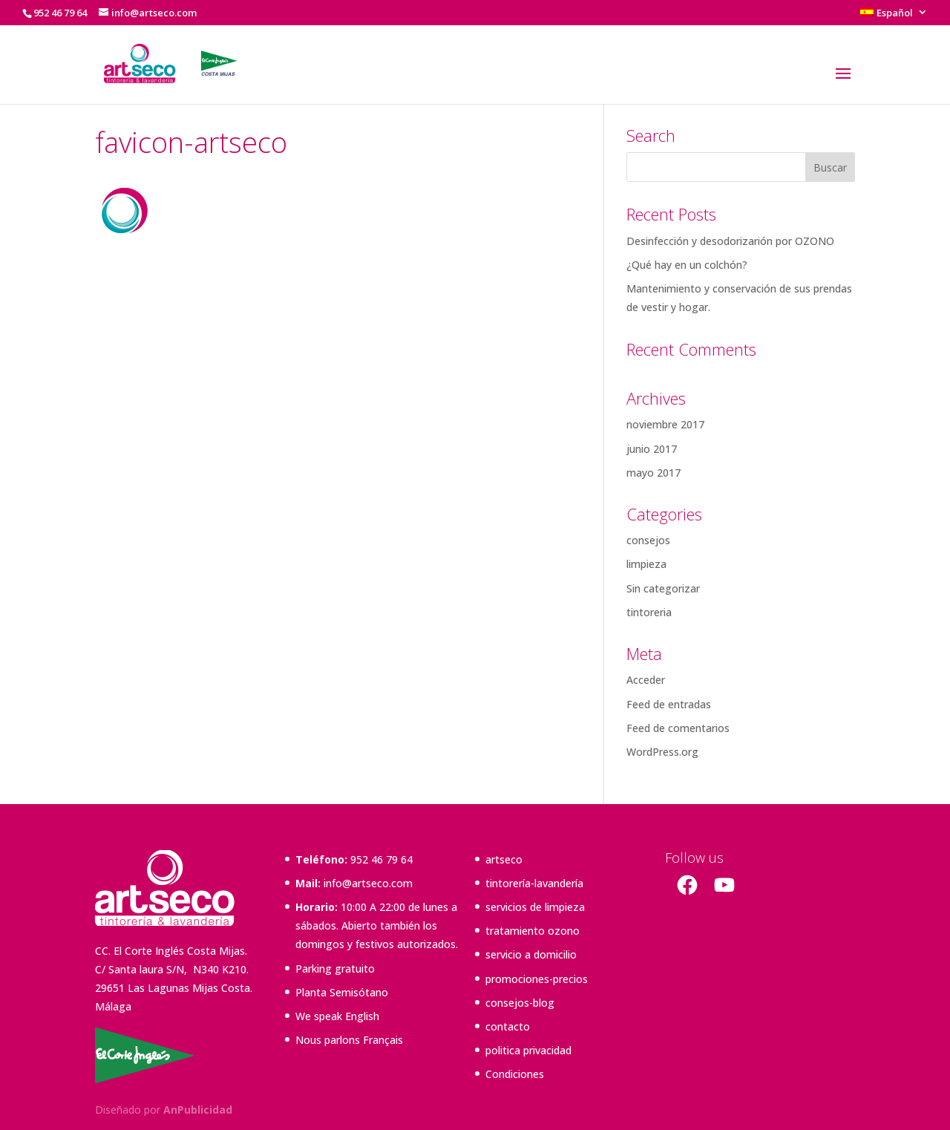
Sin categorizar (663, 588)
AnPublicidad (197, 1110)
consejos (648, 540)
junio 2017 (651, 449)
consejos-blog (519, 1003)
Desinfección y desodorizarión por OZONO (730, 241)
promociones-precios (536, 979)
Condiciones (514, 1074)
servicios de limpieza (535, 907)
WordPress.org (662, 752)
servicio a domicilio (531, 954)
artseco (503, 859)
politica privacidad (528, 1050)
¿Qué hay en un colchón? (686, 265)
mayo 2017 (653, 473)
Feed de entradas (668, 704)
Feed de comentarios (678, 728)
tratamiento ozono (532, 931)
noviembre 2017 (665, 424)
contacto (507, 1026)
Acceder (645, 680)
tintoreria (649, 612)
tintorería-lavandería (534, 883)
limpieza (646, 564)
